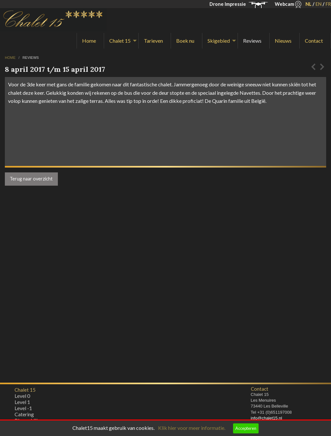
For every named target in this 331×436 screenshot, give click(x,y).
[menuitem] (90, 41)
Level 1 (22, 403)
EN (318, 4)
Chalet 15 (120, 41)
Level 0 (22, 397)
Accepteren (245, 428)
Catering (24, 416)
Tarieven (153, 41)
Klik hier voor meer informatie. (191, 428)
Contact (314, 41)
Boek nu (185, 41)
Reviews (252, 41)
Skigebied (219, 41)
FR (328, 4)
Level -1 (23, 410)
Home (89, 41)
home (10, 58)
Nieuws (283, 41)
